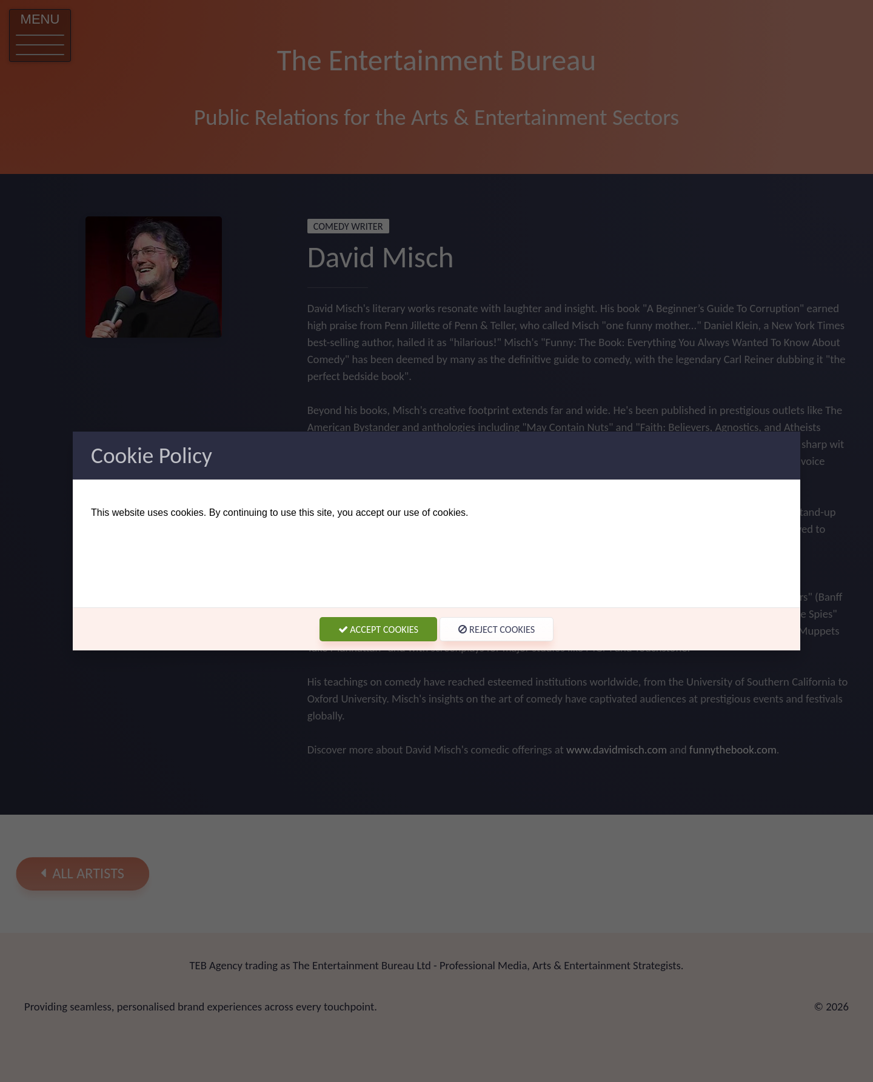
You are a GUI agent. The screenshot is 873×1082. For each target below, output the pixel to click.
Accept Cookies (378, 629)
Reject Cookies (496, 629)
